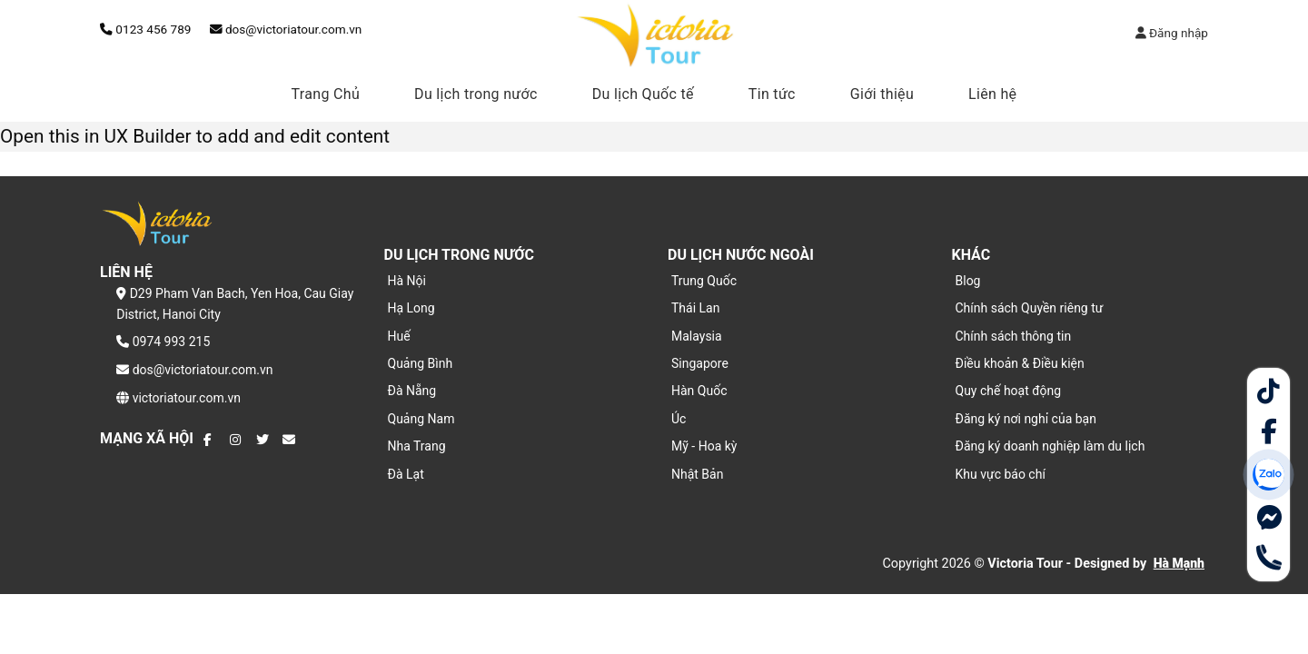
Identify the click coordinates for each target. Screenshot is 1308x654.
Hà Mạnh (1179, 563)
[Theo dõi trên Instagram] (236, 440)
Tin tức (772, 94)
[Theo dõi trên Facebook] (210, 440)
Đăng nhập (1171, 32)
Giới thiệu (882, 94)
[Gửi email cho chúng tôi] (289, 440)
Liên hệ (992, 94)
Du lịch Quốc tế (643, 94)
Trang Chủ (326, 94)
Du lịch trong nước (476, 94)
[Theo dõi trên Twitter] (262, 440)
